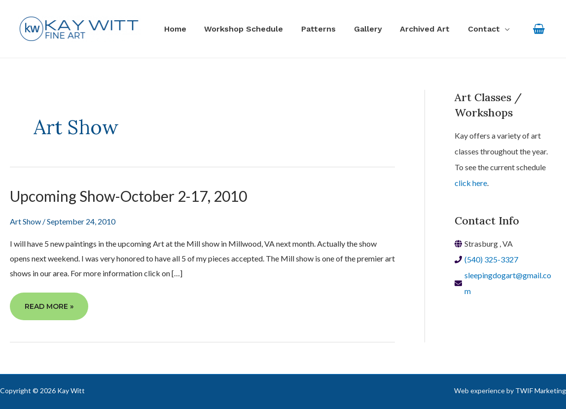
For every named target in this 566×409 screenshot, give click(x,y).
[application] (506, 29)
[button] (490, 29)
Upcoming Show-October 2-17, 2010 (128, 196)
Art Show (25, 221)
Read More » (48, 309)
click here (471, 182)
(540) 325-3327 (491, 259)
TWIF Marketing (540, 390)
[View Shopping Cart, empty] (539, 28)
